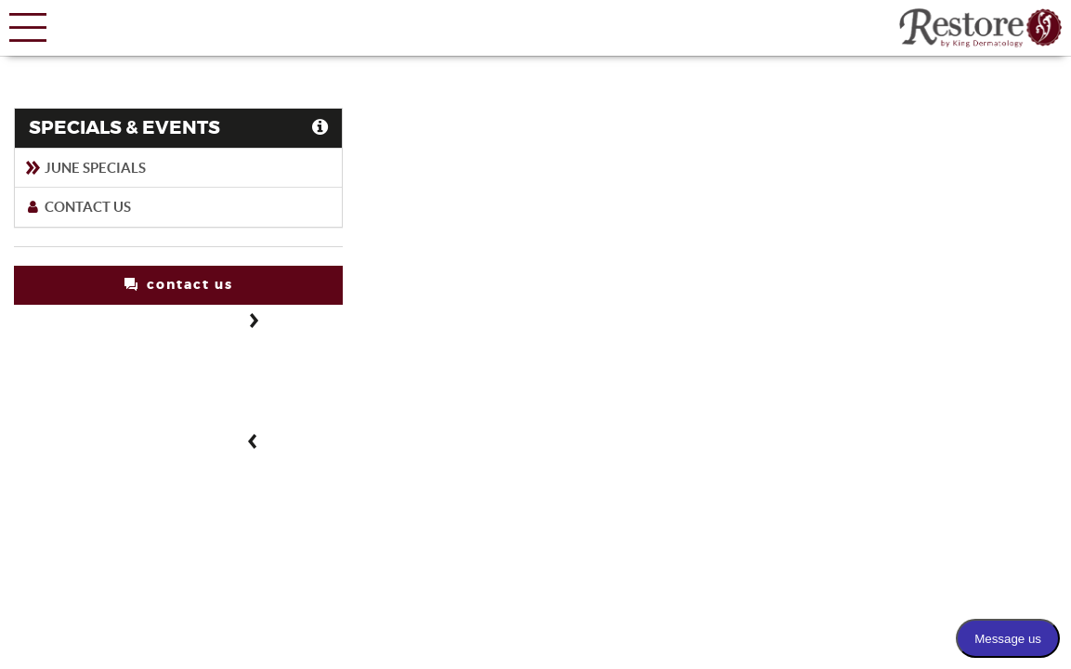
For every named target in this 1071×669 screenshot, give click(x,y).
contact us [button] (178, 285)
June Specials (85, 168)
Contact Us (77, 207)
